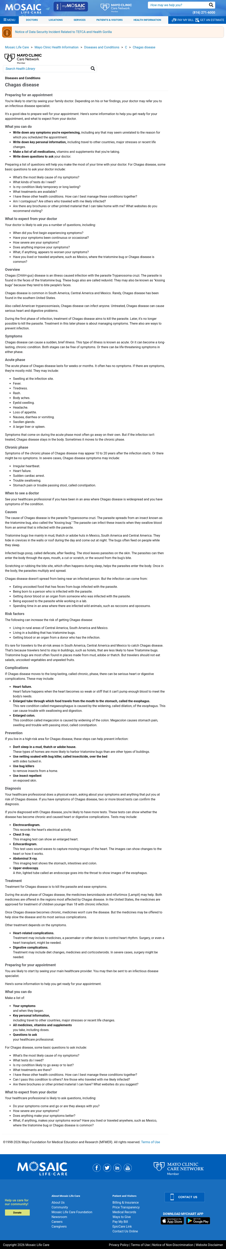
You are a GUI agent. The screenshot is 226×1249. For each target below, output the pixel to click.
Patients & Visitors (110, 19)
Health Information (147, 19)
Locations (56, 19)
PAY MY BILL (183, 20)
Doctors (32, 19)
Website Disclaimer (209, 1245)
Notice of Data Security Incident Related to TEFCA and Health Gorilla (63, 32)
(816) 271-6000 (204, 12)
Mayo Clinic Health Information (57, 47)
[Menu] (9, 20)
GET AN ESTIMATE (209, 20)
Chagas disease (144, 47)
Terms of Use (150, 1142)
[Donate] (26, 1207)
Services (80, 19)
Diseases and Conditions (101, 47)
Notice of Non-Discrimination (172, 1245)
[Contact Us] (193, 1197)
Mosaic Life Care (17, 47)
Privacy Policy (119, 1245)
